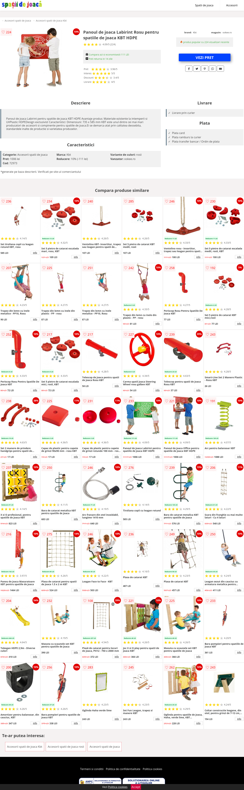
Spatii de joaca (204, 5)
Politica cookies (152, 769)
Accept (136, 787)
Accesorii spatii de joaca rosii (66, 747)
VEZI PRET (205, 57)
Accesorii (232, 5)
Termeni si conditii (91, 769)
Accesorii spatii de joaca (18, 20)
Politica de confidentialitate (123, 769)
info (35, 252)
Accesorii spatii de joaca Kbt (51, 20)
